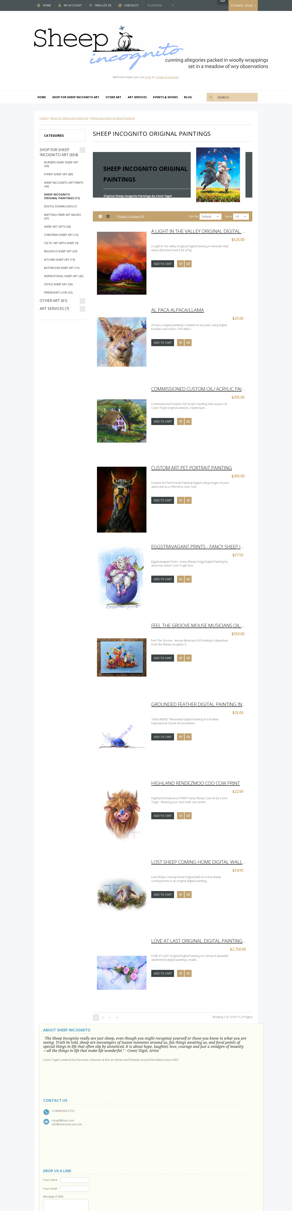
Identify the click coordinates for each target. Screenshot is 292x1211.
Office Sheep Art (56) (58, 284)
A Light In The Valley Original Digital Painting (200, 231)
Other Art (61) (53, 300)
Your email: (160, 1048)
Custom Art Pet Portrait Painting (191, 467)
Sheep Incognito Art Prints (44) (63, 184)
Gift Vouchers (163, 1119)
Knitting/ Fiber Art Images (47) (62, 216)
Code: (180, 1078)
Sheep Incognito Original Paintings (113, 118)
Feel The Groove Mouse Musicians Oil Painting (200, 625)
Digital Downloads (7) (60, 206)
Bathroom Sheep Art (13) (61, 268)
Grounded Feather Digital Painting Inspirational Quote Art (200, 704)
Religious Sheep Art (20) (60, 251)
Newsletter (107, 1166)
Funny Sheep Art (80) (58, 174)
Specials (160, 1129)
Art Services (137, 97)
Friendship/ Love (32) (58, 292)
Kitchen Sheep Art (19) (59, 260)
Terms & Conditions (58, 1135)
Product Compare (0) (130, 216)
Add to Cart (163, 264)
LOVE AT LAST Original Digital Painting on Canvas (200, 941)
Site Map (105, 1124)
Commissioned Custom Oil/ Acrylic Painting (200, 389)
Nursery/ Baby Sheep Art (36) (61, 164)
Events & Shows (165, 97)
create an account (167, 77)
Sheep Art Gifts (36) (57, 227)
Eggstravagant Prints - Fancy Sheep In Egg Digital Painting (200, 546)
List (100, 216)
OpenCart (133, 1178)
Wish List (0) (103, 5)
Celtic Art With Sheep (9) (61, 243)
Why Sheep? (53, 1119)
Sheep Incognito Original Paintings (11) (62, 196)
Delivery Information (59, 1140)
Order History (109, 1155)
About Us (52, 1114)
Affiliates (160, 1124)
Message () (163, 1056)
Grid (108, 216)
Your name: (160, 1039)
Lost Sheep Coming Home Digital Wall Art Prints (200, 862)
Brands (159, 1114)
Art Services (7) (54, 308)
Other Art (113, 97)
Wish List (106, 1161)
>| (117, 1018)
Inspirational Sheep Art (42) (63, 276)
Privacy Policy (54, 1129)
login (148, 77)
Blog (188, 97)
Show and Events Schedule (62, 1124)
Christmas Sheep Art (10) (61, 235)
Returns (105, 1119)
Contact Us (107, 1114)
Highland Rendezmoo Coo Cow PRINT (195, 783)
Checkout (131, 5)
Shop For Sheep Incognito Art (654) (59, 152)
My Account (73, 5)
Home (47, 5)
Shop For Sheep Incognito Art (75, 97)
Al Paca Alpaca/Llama (177, 310)
